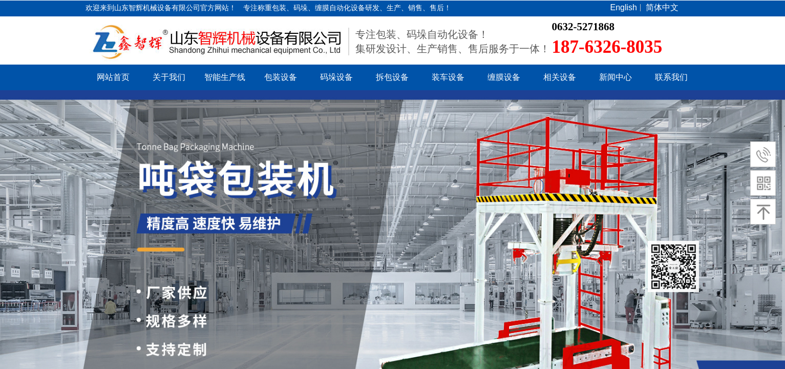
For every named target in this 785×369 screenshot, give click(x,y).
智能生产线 (224, 77)
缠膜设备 (503, 77)
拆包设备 (392, 77)
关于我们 (169, 77)
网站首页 (113, 77)
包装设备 (280, 77)
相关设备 (559, 77)
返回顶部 (673, 266)
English (623, 7)
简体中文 (662, 7)
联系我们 (671, 77)
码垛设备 (336, 77)
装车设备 (448, 77)
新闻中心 (615, 77)
